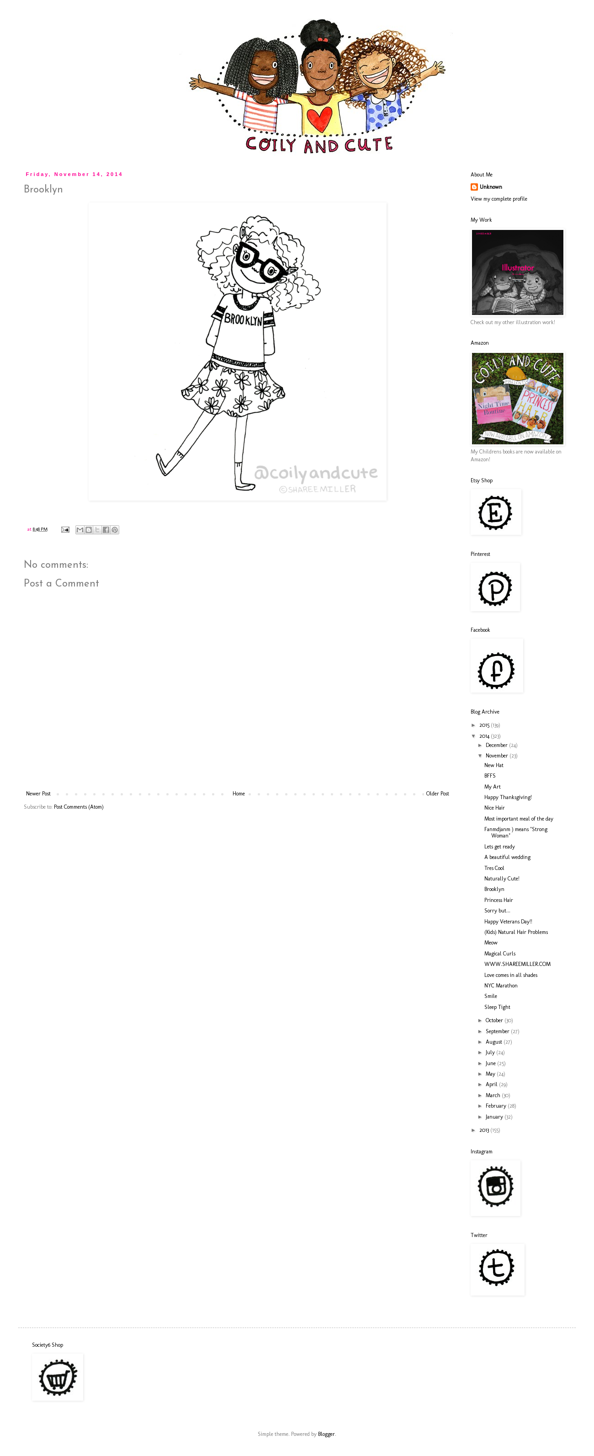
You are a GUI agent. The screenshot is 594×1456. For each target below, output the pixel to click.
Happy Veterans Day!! (508, 921)
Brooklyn (494, 889)
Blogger (326, 1434)
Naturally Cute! (502, 878)
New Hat (494, 765)
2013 (484, 1130)
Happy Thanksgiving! (508, 797)
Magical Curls (499, 953)
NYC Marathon (501, 985)
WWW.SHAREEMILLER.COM (517, 964)
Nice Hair (494, 808)
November (497, 755)
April (492, 1084)
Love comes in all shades (510, 975)
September (498, 1031)
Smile (490, 996)
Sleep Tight (497, 1007)
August (495, 1042)
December (497, 745)
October (495, 1020)
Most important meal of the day (518, 819)
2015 (485, 725)
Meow (491, 942)
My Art (492, 787)
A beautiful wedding (507, 857)
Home (239, 793)
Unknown (491, 187)
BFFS (490, 776)
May (491, 1074)
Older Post (437, 793)
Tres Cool (494, 868)
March (494, 1095)
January (495, 1117)
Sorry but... (497, 910)
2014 (485, 736)
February (497, 1106)
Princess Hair (498, 900)
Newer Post (38, 793)
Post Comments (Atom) (79, 807)
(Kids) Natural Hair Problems (516, 932)
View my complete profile (499, 199)
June (491, 1063)
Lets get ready (499, 846)
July (491, 1052)
